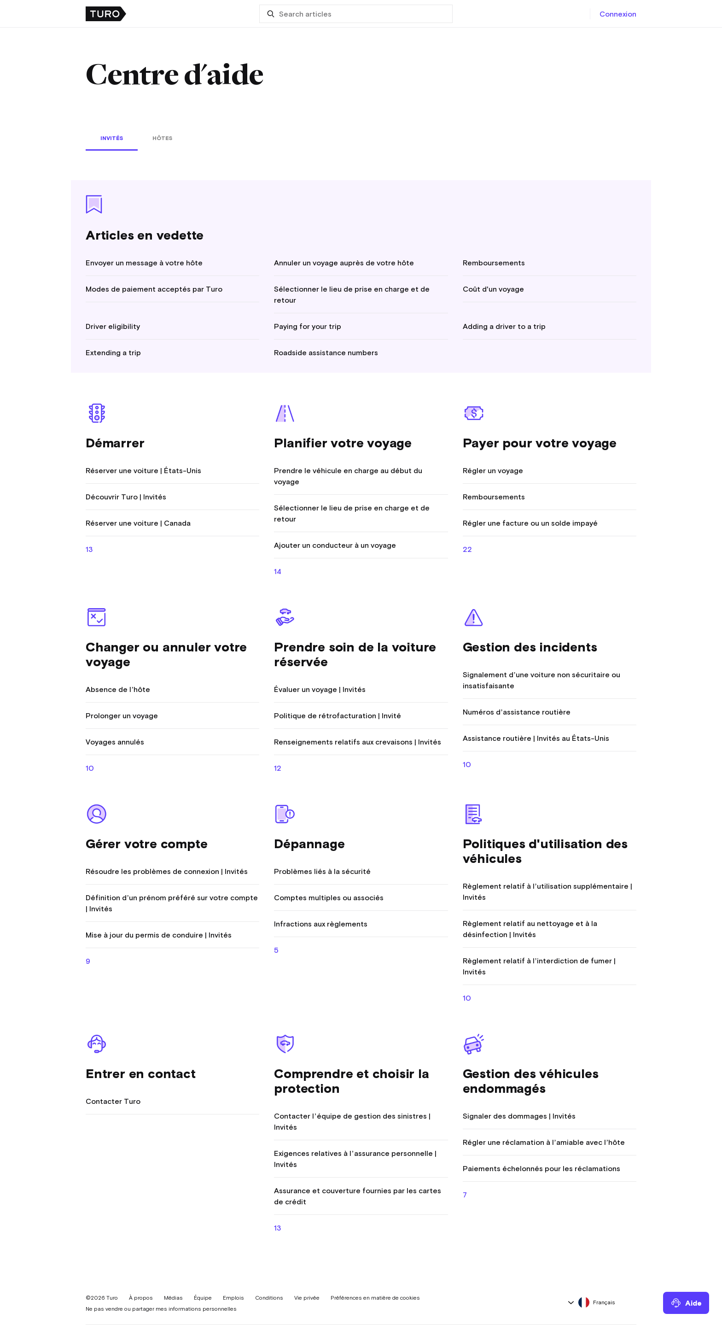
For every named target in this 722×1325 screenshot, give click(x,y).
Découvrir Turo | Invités (126, 496)
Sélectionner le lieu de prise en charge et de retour (352, 294)
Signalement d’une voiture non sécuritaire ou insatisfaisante (541, 680)
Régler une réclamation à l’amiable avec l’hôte (544, 1142)
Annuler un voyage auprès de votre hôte (344, 262)
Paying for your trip (307, 326)
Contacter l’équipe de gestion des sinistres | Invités (352, 1121)
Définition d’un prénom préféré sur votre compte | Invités (172, 903)
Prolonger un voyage (122, 715)
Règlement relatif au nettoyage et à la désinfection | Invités (530, 928)
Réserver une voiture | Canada (138, 523)
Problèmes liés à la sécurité (322, 871)
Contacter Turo (113, 1101)
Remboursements (494, 262)
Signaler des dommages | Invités (519, 1116)
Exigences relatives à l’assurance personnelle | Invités (355, 1158)
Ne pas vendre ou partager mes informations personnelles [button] (161, 1309)
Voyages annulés (115, 742)
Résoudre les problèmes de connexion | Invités (167, 871)
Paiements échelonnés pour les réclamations (541, 1168)
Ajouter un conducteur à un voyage (335, 545)
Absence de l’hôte (118, 689)
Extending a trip (113, 352)
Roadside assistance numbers (326, 352)
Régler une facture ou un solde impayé (530, 523)
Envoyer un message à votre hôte (144, 262)
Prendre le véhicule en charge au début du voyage (348, 476)
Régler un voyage (493, 470)
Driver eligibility (113, 326)
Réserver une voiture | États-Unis (143, 470)
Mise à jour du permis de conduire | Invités (159, 935)
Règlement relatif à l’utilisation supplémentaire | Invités (547, 891)
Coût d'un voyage (493, 289)
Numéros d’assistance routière (517, 712)
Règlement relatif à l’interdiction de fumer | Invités (539, 966)
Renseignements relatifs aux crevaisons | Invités (357, 742)
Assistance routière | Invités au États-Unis (536, 738)
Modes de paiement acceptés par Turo (154, 289)
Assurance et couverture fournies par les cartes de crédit (357, 1196)
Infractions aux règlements (320, 924)
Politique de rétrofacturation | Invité (337, 715)
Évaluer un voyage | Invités (320, 689)
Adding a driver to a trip (504, 326)
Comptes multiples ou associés (329, 897)
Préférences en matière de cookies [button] (375, 1298)
